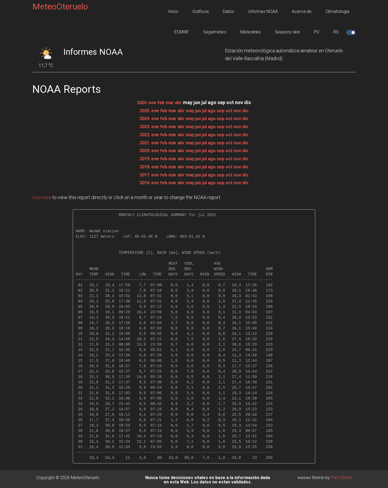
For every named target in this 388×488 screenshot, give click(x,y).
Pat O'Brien (341, 476)
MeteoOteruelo (60, 6)
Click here (42, 196)
